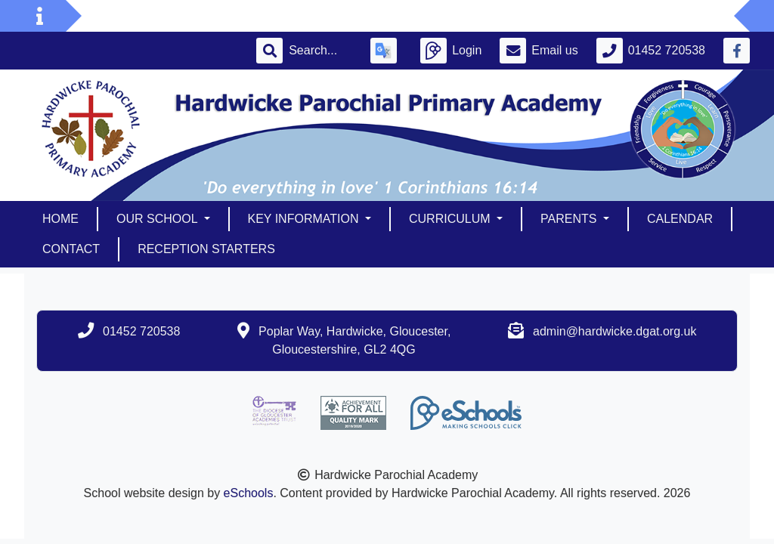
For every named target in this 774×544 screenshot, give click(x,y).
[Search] (320, 50)
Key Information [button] (305, 218)
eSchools (249, 493)
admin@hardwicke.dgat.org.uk (614, 331)
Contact (71, 249)
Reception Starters (206, 249)
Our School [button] (158, 218)
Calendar (680, 218)
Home (60, 218)
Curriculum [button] (451, 218)
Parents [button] (570, 218)
